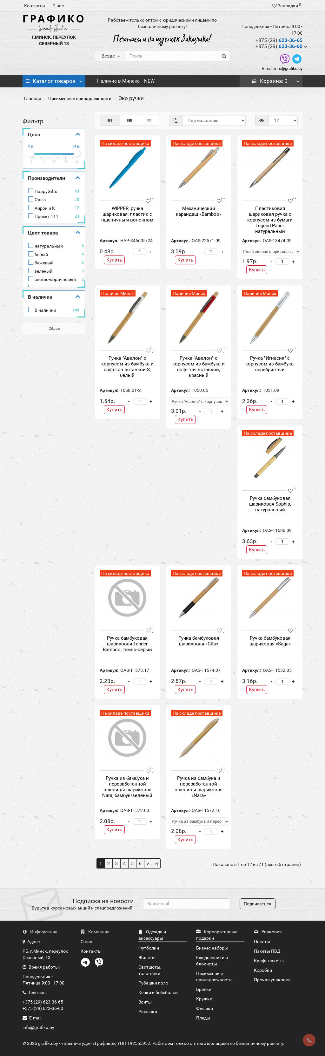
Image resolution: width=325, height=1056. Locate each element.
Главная (32, 98)
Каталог (54, 79)
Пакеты (262, 941)
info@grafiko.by (288, 68)
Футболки (148, 947)
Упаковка (268, 931)
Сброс (54, 328)
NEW (149, 81)
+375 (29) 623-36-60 (43, 1008)
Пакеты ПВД (267, 951)
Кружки (204, 998)
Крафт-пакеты (269, 960)
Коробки (263, 970)
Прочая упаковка (272, 979)
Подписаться (257, 903)
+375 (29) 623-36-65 (43, 1002)
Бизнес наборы (212, 947)
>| (156, 863)
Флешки (204, 1008)
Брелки (203, 989)
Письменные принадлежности (79, 98)
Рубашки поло (153, 982)
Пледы (203, 1017)
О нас (58, 5)
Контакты (34, 5)
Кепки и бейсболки (158, 992)
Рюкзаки (147, 1011)
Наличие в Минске (118, 81)
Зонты (145, 1002)
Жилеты (147, 957)
